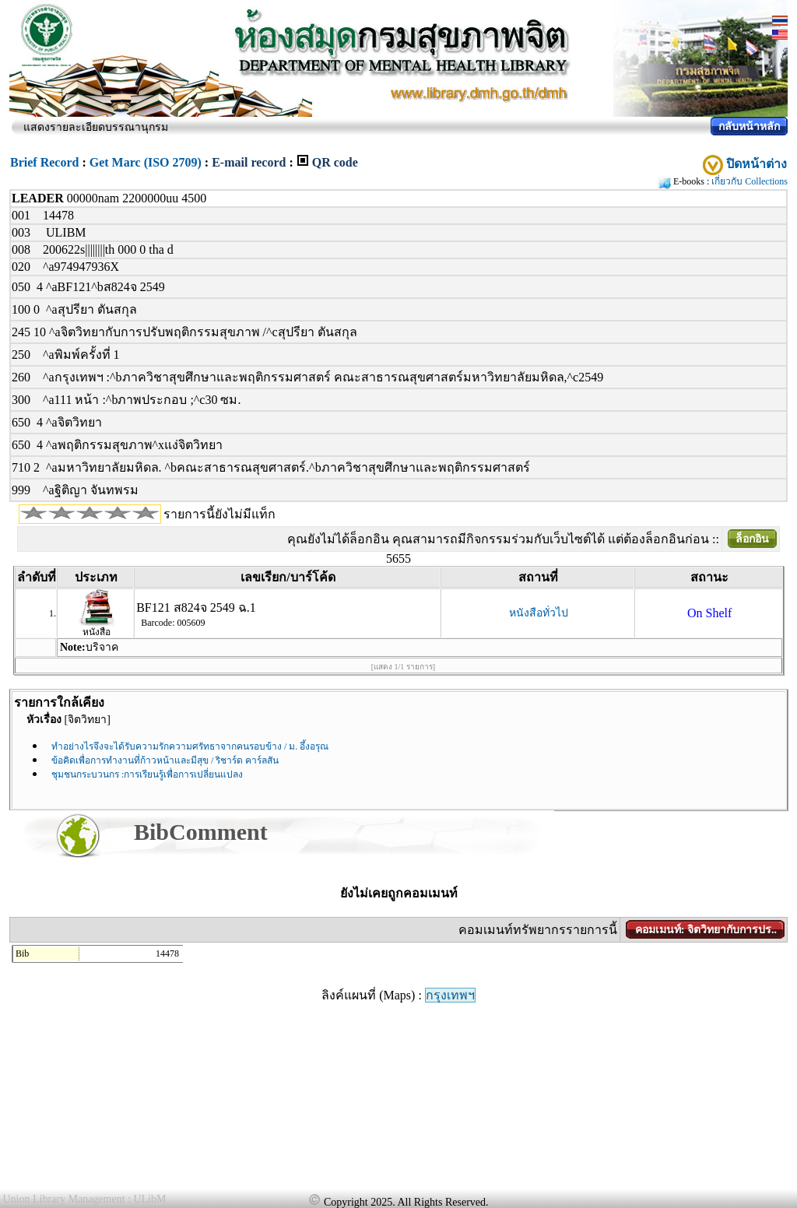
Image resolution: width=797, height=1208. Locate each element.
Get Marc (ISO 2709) (146, 162)
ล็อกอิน (752, 539)
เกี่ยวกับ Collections (749, 181)
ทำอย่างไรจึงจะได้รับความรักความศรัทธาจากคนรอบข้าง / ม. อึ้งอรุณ (189, 746)
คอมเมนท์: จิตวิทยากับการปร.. (706, 930)
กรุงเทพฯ (450, 995)
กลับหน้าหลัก (749, 126)
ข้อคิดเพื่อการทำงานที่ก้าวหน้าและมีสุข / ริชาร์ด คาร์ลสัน (165, 760)
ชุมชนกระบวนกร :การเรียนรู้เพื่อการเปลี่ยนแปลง (147, 774)
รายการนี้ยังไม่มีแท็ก (219, 514)
